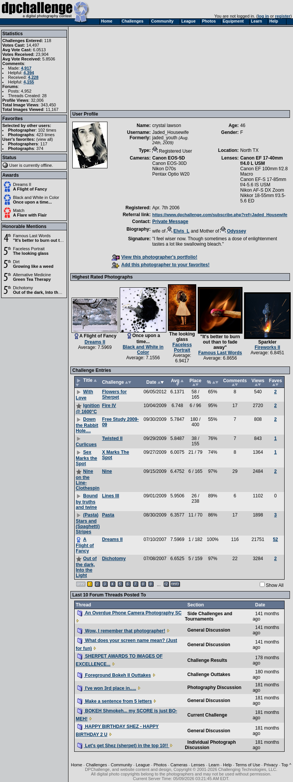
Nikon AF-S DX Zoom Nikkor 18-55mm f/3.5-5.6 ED (263, 195)
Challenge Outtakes (208, 674)
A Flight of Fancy (30, 189)
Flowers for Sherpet (114, 394)
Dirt (16, 261)
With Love (84, 395)
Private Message (170, 221)
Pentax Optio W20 (170, 174)
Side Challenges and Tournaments (208, 616)
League (143, 764)
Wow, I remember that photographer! (121, 631)
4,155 (28, 82)
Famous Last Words (31, 235)
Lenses (198, 764)
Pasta (108, 515)
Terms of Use (247, 764)
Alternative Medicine (32, 274)
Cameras (178, 764)
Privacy (271, 764)
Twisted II (112, 438)
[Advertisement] (111, 68)
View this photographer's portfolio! (154, 257)
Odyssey (236, 231)
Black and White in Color (36, 197)
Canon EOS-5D (168, 158)
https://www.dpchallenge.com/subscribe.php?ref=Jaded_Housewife (219, 214)
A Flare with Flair (30, 215)
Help (227, 764)
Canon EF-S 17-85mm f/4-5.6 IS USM (263, 182)
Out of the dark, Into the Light (42, 292)
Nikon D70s (164, 168)
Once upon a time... (32, 202)
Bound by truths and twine (87, 501)
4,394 (28, 72)
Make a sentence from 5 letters (114, 701)
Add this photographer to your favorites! (161, 264)
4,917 (26, 68)
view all (45, 139)
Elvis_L (181, 231)
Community (121, 764)
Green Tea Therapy (32, 279)
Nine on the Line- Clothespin (87, 480)
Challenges (96, 764)
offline (46, 165)
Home (76, 764)
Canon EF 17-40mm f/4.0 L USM (261, 160)
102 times (47, 130)
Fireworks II (267, 347)
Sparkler (267, 342)
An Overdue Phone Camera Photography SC (129, 613)
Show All (274, 585)
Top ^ (286, 764)
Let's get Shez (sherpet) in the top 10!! (123, 745)
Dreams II (22, 184)
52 (275, 539)
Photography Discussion (214, 687)
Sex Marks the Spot (86, 458)
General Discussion (208, 630)
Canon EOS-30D (169, 163)
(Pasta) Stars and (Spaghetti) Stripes (88, 523)
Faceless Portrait (29, 248)
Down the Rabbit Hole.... (87, 425)
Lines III (110, 496)
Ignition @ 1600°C (88, 408)
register (282, 16)
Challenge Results (207, 660)
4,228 (33, 77)
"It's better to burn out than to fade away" (54, 240)
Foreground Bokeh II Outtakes (114, 675)
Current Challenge (207, 715)
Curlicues (86, 444)
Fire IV (109, 405)
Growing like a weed (33, 266)
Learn (213, 764)
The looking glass (31, 253)
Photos (159, 764)
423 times (45, 134)
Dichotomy (23, 287)
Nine (107, 471)
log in (263, 16)
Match (18, 210)
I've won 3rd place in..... (106, 688)
